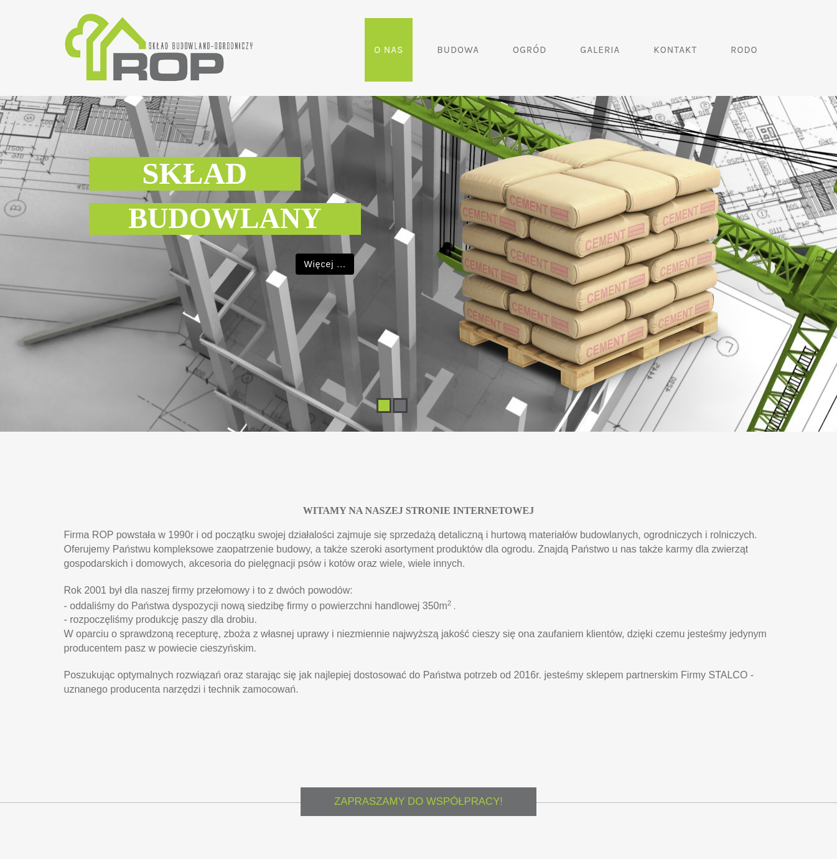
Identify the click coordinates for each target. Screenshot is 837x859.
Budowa (458, 49)
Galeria (600, 49)
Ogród (529, 49)
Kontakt (675, 49)
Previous (14, 233)
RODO (744, 49)
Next (823, 233)
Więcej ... (325, 264)
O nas (388, 49)
